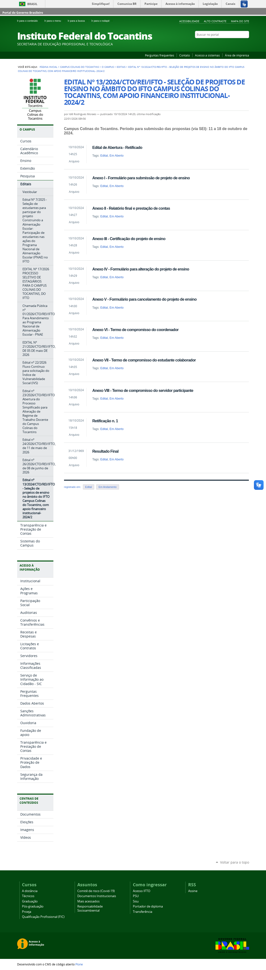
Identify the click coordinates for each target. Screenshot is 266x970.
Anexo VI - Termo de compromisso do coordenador (135, 329)
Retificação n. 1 (105, 421)
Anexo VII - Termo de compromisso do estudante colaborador (144, 360)
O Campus (108, 67)
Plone (79, 964)
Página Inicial (48, 67)
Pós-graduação (32, 906)
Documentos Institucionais (96, 896)
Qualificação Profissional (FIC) (43, 917)
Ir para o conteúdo (30, 20)
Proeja (26, 912)
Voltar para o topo (234, 862)
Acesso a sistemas (207, 55)
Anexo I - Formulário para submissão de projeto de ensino (141, 178)
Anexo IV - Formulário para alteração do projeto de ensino (140, 269)
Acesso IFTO (141, 891)
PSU (136, 896)
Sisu (136, 901)
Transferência (142, 912)
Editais (121, 67)
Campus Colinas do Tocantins (79, 67)
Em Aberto (116, 155)
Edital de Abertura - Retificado (117, 147)
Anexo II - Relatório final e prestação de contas (131, 208)
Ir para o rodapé (102, 20)
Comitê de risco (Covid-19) (96, 891)
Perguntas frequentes (159, 55)
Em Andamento (108, 486)
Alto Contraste (215, 21)
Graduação (30, 901)
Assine (192, 891)
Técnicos (28, 896)
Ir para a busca (78, 20)
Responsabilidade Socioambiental (90, 908)
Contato (184, 55)
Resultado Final (105, 451)
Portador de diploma (148, 906)
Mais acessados (88, 901)
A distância (29, 891)
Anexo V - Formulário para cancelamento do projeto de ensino (144, 299)
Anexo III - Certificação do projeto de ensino (128, 238)
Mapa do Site (240, 21)
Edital (104, 155)
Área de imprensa (237, 55)
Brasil (32, 4)
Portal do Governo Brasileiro (22, 13)
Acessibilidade (189, 21)
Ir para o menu (55, 20)
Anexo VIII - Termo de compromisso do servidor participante (142, 390)
